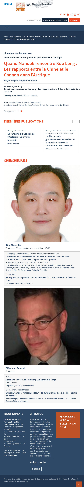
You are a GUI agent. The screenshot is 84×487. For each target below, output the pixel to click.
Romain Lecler (19, 268)
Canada (28, 105)
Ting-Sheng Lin (11, 80)
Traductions (11, 274)
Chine (42, 105)
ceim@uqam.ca (10, 455)
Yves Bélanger (12, 398)
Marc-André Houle (49, 398)
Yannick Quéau (64, 398)
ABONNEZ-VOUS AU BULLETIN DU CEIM (68, 422)
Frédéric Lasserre (63, 149)
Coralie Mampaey (13, 143)
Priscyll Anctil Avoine (14, 265)
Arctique (35, 105)
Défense (20, 105)
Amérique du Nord (21, 102)
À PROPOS (36, 413)
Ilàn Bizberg (29, 265)
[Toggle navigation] (7, 28)
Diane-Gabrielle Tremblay (37, 270)
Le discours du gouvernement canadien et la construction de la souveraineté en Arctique (60, 141)
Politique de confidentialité (70, 479)
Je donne (36, 469)
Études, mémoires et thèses (17, 390)
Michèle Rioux (20, 270)
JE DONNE (74, 20)
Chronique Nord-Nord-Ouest (18, 53)
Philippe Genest (51, 149)
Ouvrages (10, 253)
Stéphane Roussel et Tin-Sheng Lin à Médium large (31, 379)
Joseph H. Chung (54, 265)
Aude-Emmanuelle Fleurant (29, 398)
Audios (8, 376)
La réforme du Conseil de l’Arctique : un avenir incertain (21, 136)
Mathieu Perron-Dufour (49, 268)
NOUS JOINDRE (13, 413)
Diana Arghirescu (13, 283)
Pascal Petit (64, 268)
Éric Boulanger (41, 265)
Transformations (22, 253)
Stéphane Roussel (28, 80)
